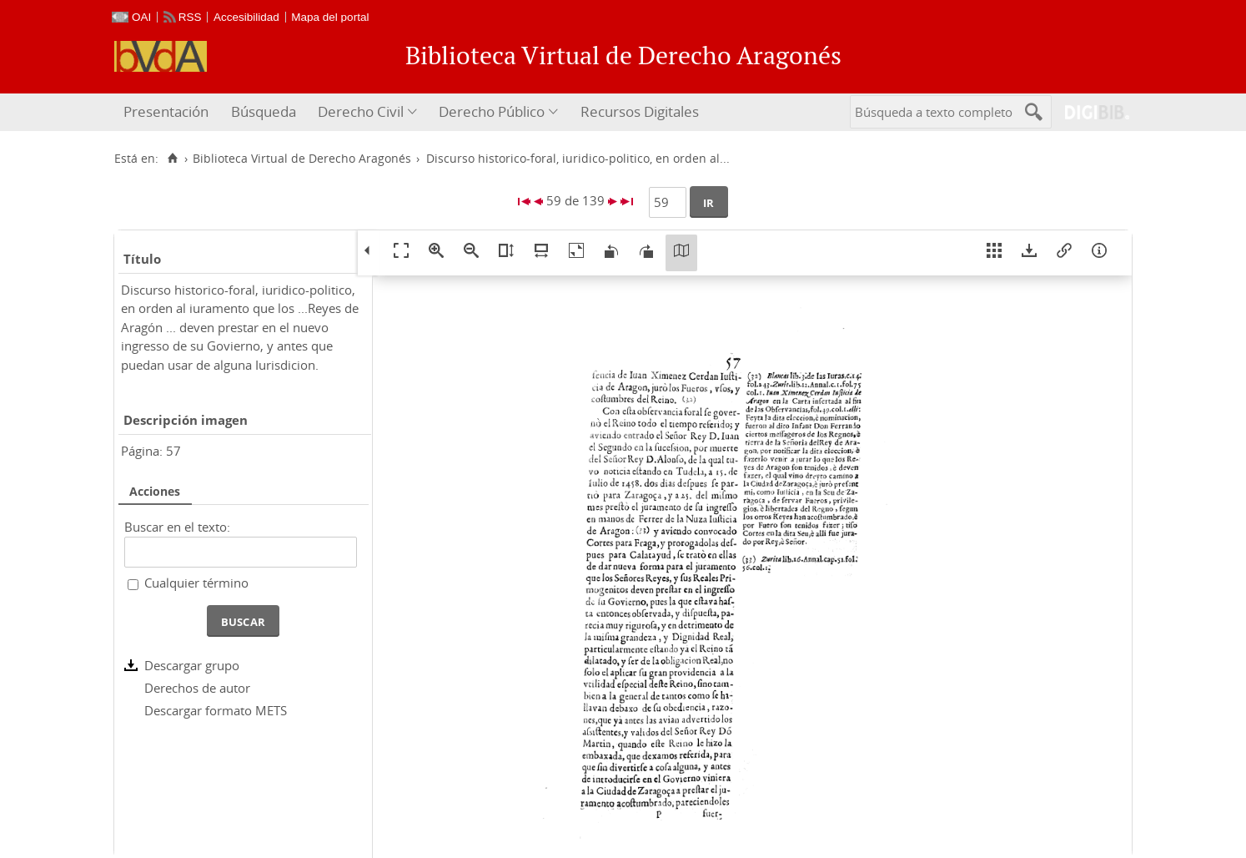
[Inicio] (172, 158)
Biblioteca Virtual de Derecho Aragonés (302, 158)
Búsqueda (263, 111)
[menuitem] (168, 112)
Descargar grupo (191, 665)
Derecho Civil (361, 111)
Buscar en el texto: (177, 526)
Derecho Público (492, 111)
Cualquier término (196, 582)
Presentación (166, 111)
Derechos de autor (197, 687)
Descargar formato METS (215, 710)
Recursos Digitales (639, 111)
